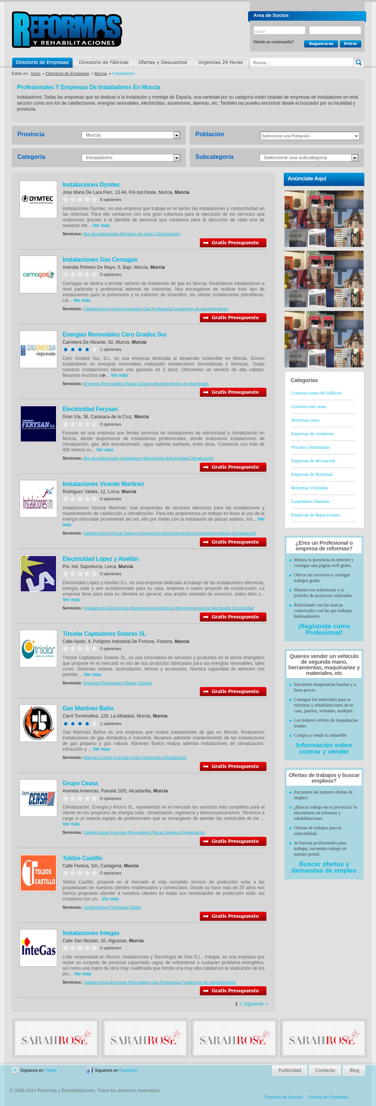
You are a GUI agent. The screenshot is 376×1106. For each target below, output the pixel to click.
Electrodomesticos (214, 533)
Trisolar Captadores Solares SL (104, 634)
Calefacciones (97, 308)
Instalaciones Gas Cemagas (99, 259)
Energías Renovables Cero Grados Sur (114, 334)
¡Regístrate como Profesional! (324, 629)
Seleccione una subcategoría (295, 157)
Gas (147, 308)
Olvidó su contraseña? (273, 42)
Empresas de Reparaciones (315, 515)
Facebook (128, 1070)
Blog (353, 1070)
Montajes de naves (137, 234)
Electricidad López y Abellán (100, 559)
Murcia (100, 73)
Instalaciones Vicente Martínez (103, 484)
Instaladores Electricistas (143, 458)
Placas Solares (138, 383)
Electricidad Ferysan (90, 409)
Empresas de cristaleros (312, 433)
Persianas (119, 907)
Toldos (135, 907)
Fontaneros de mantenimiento (200, 308)
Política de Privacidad (329, 1097)
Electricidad (177, 458)
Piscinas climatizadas (310, 447)
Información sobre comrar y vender (324, 748)
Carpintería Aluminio (310, 501)
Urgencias (220, 62)
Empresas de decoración (313, 460)
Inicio (36, 73)
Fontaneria (162, 308)
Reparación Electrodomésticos (167, 533)
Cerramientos (96, 907)
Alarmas (90, 757)
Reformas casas (305, 420)
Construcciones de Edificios (316, 393)
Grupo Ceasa (80, 783)
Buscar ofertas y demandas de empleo (324, 867)
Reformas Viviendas (309, 488)
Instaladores (99, 157)
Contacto (325, 1070)
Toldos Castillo (82, 858)
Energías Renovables (103, 383)
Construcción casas (308, 406)
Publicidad (290, 1070)
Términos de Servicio (283, 1097)
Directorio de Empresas (43, 62)
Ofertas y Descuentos (162, 62)
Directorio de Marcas (103, 62)
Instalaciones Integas (90, 933)
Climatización (168, 234)
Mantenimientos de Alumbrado (181, 383)
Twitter (51, 1070)
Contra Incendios (126, 308)
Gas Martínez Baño (88, 708)
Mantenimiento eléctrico (152, 608)
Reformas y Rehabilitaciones (67, 29)
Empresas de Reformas (312, 474)
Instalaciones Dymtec (91, 184)
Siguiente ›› (256, 1004)
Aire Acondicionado (101, 234)
